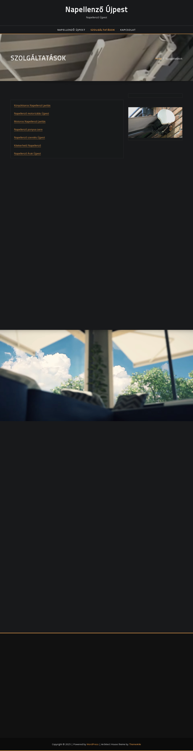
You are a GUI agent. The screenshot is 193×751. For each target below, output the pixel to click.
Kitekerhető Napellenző (27, 158)
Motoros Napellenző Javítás (30, 134)
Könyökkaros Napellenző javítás (32, 118)
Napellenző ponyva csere (28, 142)
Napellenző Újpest (96, 9)
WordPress (93, 744)
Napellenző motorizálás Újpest (31, 126)
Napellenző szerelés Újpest (29, 150)
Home (158, 60)
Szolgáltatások (103, 29)
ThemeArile (135, 744)
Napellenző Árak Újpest (27, 166)
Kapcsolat (128, 29)
